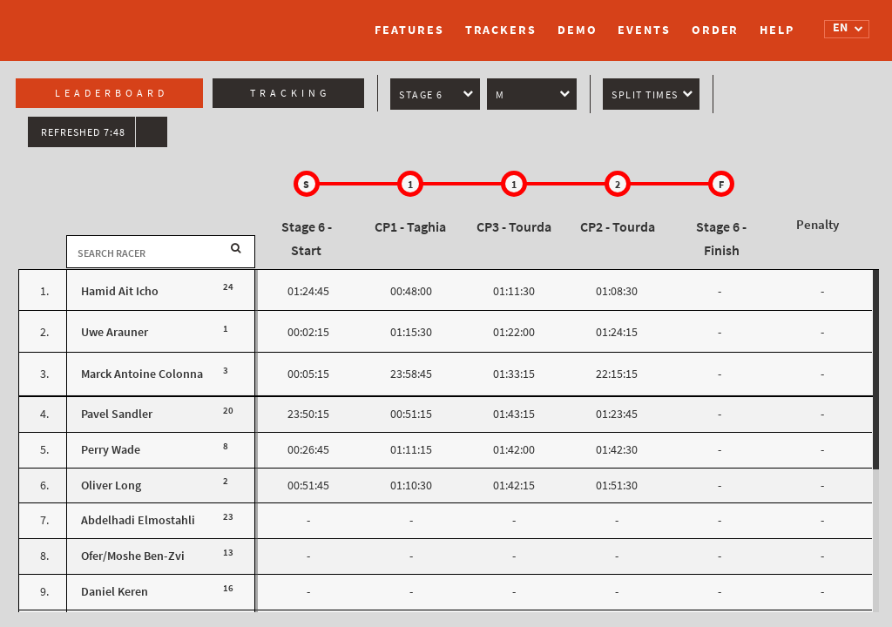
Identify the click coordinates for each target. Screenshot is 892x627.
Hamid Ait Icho (120, 291)
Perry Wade (110, 450)
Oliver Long (111, 485)
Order (716, 30)
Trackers (501, 30)
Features (409, 30)
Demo (578, 30)
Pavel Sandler (116, 414)
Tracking (290, 93)
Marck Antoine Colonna (142, 374)
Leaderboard (111, 93)
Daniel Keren (114, 591)
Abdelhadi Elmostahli (138, 520)
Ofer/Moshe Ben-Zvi (133, 556)
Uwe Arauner (114, 332)
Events (644, 30)
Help (777, 30)
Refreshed (83, 132)
